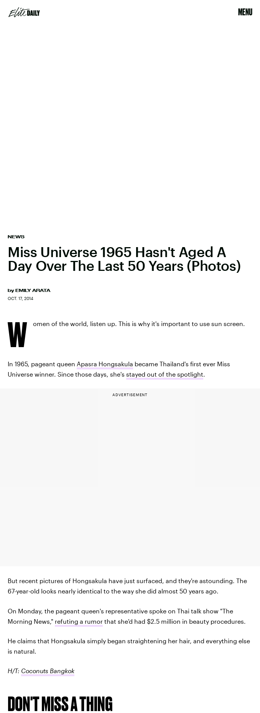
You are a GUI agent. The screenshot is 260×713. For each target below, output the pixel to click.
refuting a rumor (79, 621)
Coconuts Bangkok (47, 670)
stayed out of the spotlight (164, 374)
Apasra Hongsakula (105, 363)
